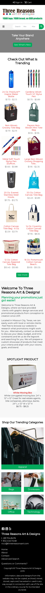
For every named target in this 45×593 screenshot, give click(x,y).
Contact (5, 556)
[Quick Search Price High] (35, 26)
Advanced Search (10, 559)
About (4, 552)
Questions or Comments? (14, 563)
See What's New (22, 44)
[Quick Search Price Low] (26, 26)
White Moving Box (22, 393)
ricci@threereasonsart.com (15, 543)
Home (4, 549)
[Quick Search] (17, 26)
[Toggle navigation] (3, 26)
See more (22, 275)
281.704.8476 (9, 538)
